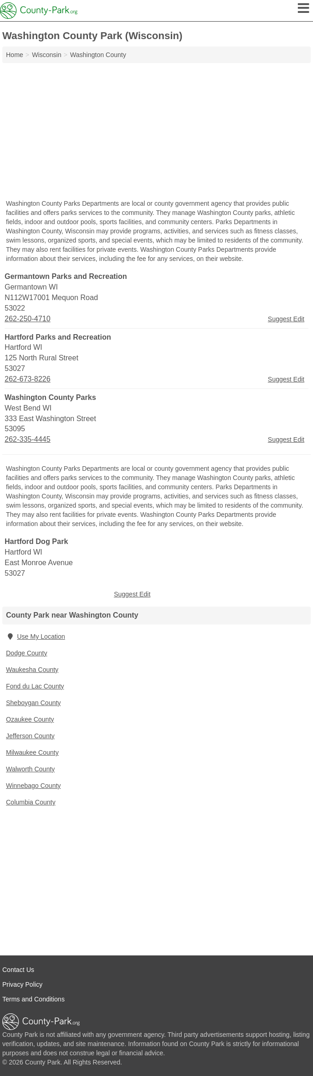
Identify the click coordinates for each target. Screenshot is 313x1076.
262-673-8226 (28, 379)
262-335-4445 (28, 439)
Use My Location (35, 636)
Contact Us (18, 969)
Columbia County (30, 802)
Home (14, 54)
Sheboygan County (33, 702)
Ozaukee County (30, 719)
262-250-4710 (28, 319)
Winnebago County (33, 785)
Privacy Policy (22, 984)
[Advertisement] (156, 132)
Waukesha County (32, 669)
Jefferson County (30, 736)
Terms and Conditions (33, 999)
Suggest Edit (286, 319)
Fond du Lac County (35, 686)
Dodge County (26, 653)
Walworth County (30, 769)
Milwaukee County (32, 752)
